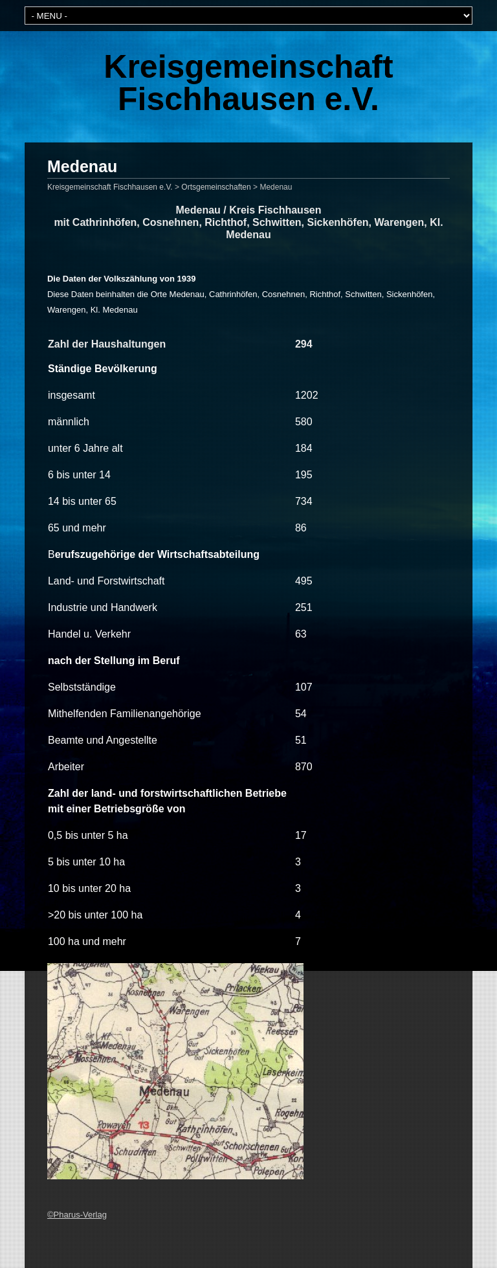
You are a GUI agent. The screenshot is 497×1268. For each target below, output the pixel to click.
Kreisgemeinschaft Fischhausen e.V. (248, 83)
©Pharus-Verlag (77, 1214)
